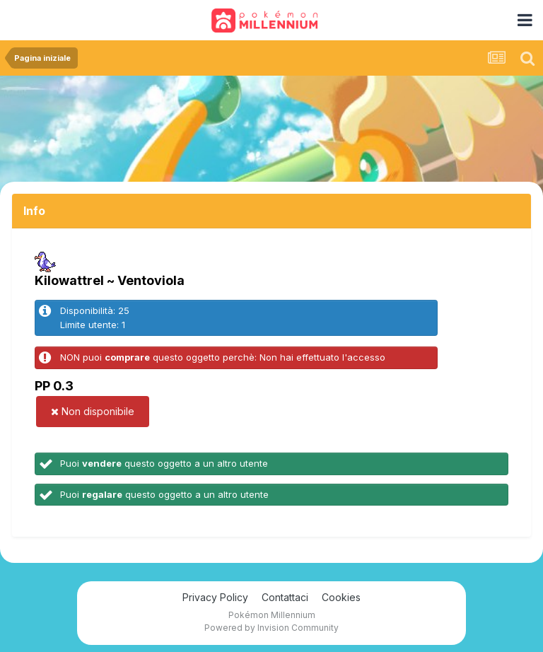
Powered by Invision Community (271, 627)
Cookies (341, 597)
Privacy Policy (215, 597)
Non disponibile (92, 411)
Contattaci (285, 597)
